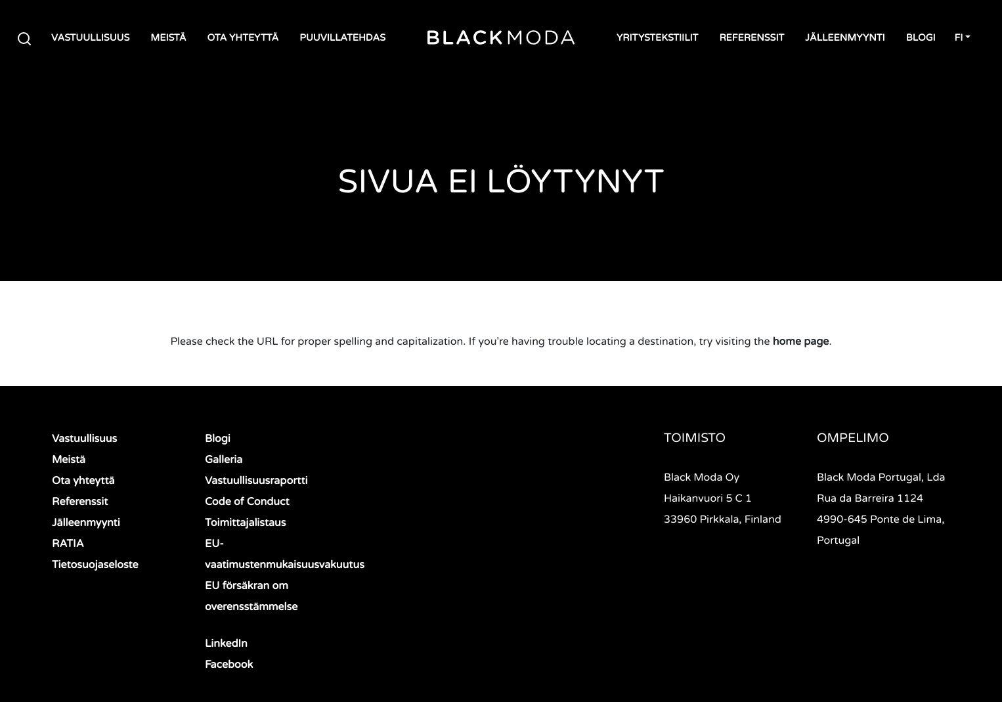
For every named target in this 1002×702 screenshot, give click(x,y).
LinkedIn (226, 643)
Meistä (168, 38)
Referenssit (751, 38)
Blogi (921, 38)
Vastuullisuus (90, 38)
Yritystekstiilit (657, 38)
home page (801, 341)
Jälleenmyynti (844, 38)
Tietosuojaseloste (95, 564)
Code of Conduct (247, 501)
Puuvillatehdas (342, 38)
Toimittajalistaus (245, 522)
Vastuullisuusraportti (256, 480)
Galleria (223, 459)
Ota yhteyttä (242, 38)
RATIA (68, 543)
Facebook (229, 664)
